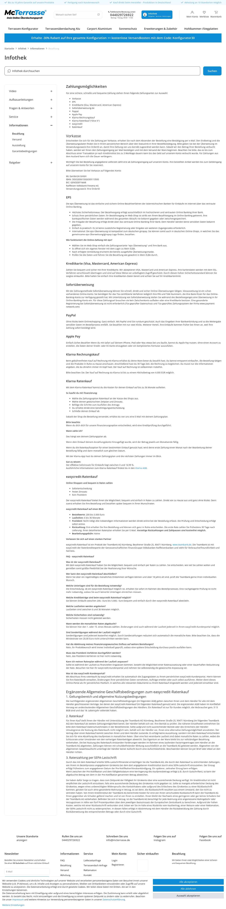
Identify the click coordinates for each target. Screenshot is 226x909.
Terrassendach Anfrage (95, 864)
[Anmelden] (119, 860)
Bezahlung (65, 864)
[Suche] (99, 14)
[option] (113, 37)
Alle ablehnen (188, 888)
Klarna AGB (141, 467)
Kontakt (88, 874)
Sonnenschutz (128, 28)
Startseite (9, 47)
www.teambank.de (182, 543)
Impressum (18, 899)
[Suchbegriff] (77, 14)
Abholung (65, 874)
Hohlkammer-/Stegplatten (201, 28)
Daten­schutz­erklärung (114, 899)
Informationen (37, 47)
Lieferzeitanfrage (92, 859)
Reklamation (90, 869)
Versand (64, 869)
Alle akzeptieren (188, 882)
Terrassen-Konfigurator (23, 28)
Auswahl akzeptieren (188, 895)
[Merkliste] (204, 14)
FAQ (62, 859)
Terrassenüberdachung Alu (62, 28)
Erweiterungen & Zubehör (160, 28)
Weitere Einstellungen (13, 905)
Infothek (22, 47)
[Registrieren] (119, 864)
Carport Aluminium (99, 28)
